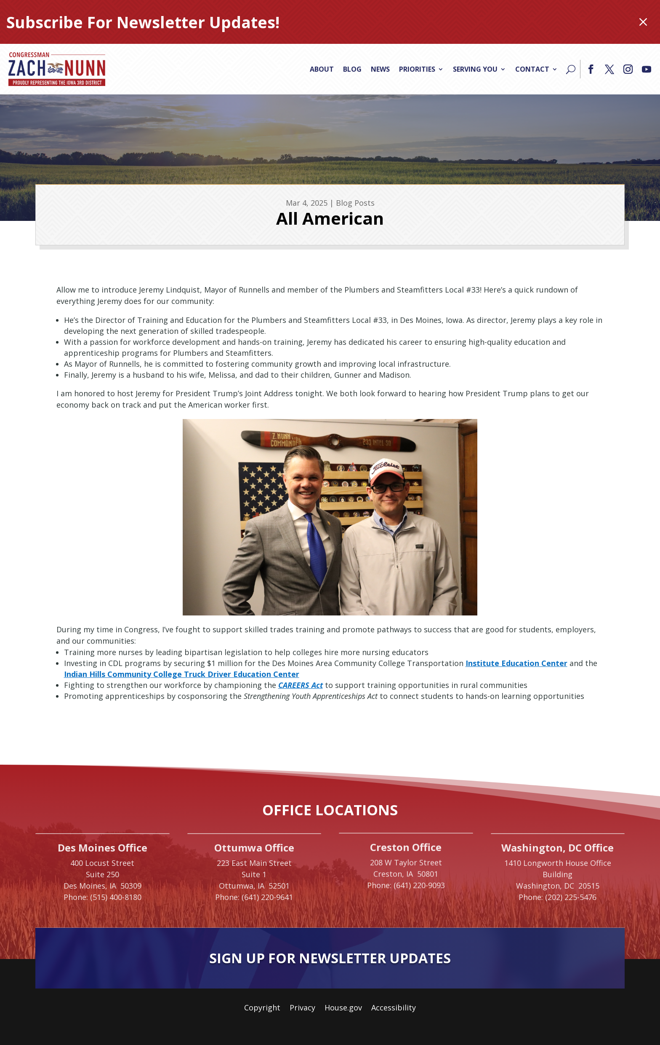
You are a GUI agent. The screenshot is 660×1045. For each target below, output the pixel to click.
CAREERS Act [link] (300, 685)
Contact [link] (532, 69)
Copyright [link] (262, 1009)
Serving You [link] (475, 69)
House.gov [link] (343, 1009)
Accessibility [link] (393, 1009)
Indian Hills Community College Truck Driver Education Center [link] (181, 674)
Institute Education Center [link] (516, 663)
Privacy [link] (302, 1009)
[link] (56, 69)
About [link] (322, 69)
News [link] (380, 69)
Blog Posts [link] (355, 203)
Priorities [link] (417, 69)
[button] (591, 69)
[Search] (570, 69)
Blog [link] (352, 69)
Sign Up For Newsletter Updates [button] (330, 958)
